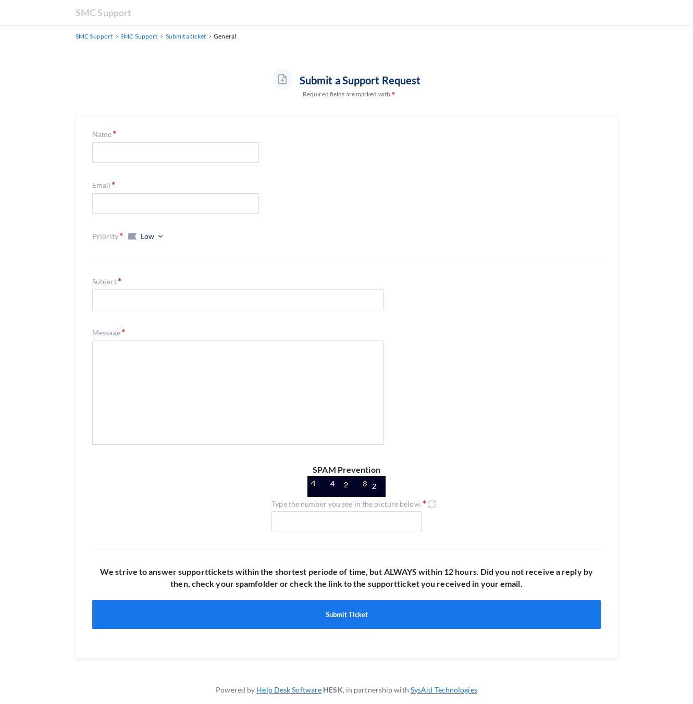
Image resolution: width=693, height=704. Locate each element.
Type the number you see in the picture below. (346, 503)
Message (106, 332)
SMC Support (103, 12)
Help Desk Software (288, 689)
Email (101, 185)
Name (102, 134)
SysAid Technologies (444, 689)
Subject (104, 281)
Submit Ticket (346, 614)
